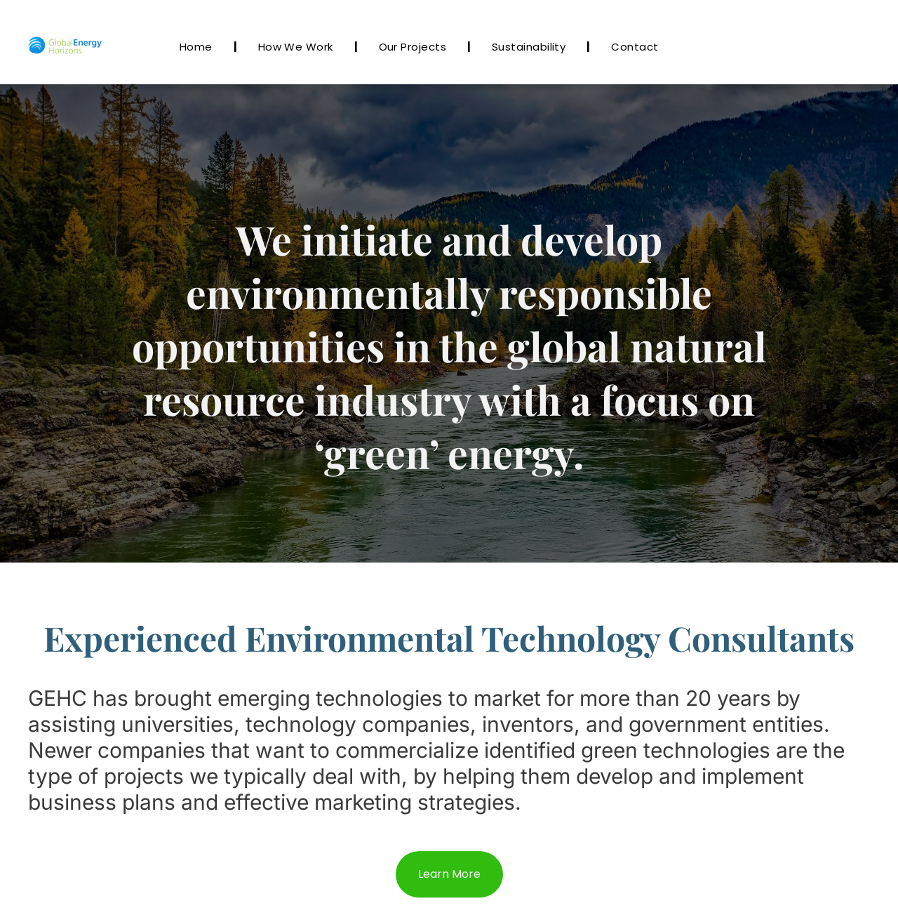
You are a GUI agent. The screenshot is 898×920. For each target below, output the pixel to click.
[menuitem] (198, 46)
